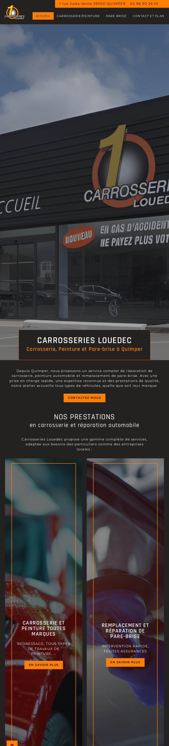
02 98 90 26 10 (144, 4)
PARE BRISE (116, 16)
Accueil (43, 16)
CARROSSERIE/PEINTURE (78, 16)
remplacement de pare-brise (110, 376)
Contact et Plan (149, 16)
